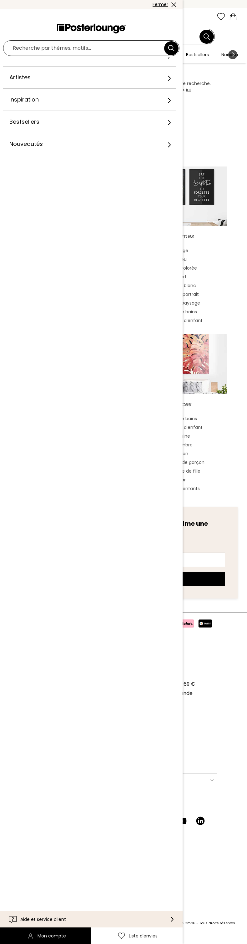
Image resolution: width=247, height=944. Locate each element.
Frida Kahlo (65, 425)
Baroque (65, 300)
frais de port (104, 929)
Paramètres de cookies (36, 750)
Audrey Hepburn (65, 442)
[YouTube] (182, 827)
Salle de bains (182, 318)
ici (188, 90)
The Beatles (65, 460)
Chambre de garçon (182, 468)
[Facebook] (146, 827)
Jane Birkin (64, 486)
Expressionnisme (65, 309)
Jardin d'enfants (182, 495)
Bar (182, 486)
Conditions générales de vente (45, 731)
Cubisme (65, 318)
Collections (21, 690)
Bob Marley (65, 495)
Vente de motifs (27, 715)
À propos (19, 671)
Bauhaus (65, 292)
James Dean (65, 477)
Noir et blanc (182, 292)
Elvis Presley (65, 451)
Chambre (182, 451)
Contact (18, 868)
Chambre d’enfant (182, 327)
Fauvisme (64, 327)
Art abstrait (65, 257)
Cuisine (182, 442)
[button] (27, 17)
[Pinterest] (164, 827)
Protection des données (37, 740)
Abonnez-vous (123, 585)
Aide (13, 858)
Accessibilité (23, 887)
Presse (16, 705)
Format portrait (182, 300)
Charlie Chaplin (65, 468)
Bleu (182, 265)
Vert (182, 283)
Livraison (18, 878)
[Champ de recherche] (119, 36)
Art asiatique (65, 274)
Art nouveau (65, 283)
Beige (182, 257)
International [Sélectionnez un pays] (142, 786)
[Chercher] (206, 36)
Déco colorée (182, 274)
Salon (182, 460)
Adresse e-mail (39, 555)
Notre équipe (24, 680)
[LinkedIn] (200, 827)
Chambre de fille (182, 477)
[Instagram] (128, 827)
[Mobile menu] (13, 17)
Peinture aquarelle (65, 265)
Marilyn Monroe (65, 433)
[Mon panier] (233, 16)
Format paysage (182, 309)
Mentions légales (28, 759)
